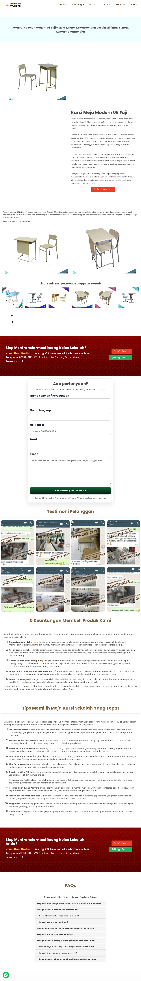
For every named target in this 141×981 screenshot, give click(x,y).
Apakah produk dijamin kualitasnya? (55, 880)
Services (121, 4)
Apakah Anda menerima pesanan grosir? (57, 899)
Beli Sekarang (104, 135)
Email (70, 390)
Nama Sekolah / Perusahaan (70, 346)
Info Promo (121, 297)
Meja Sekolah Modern (74, 977)
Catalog (77, 4)
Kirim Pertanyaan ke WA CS (70, 436)
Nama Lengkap (70, 361)
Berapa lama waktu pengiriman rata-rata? (58, 862)
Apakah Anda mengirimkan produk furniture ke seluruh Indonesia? (69, 850)
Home (63, 4)
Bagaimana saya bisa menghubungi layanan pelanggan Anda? (67, 905)
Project (93, 4)
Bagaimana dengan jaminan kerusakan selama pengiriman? (66, 874)
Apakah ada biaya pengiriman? (52, 868)
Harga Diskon (120, 303)
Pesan (70, 414)
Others (107, 4)
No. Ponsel (70, 375)
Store (134, 4)
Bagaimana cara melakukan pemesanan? (57, 856)
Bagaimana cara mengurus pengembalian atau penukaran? (66, 887)
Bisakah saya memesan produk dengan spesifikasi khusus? (65, 893)
